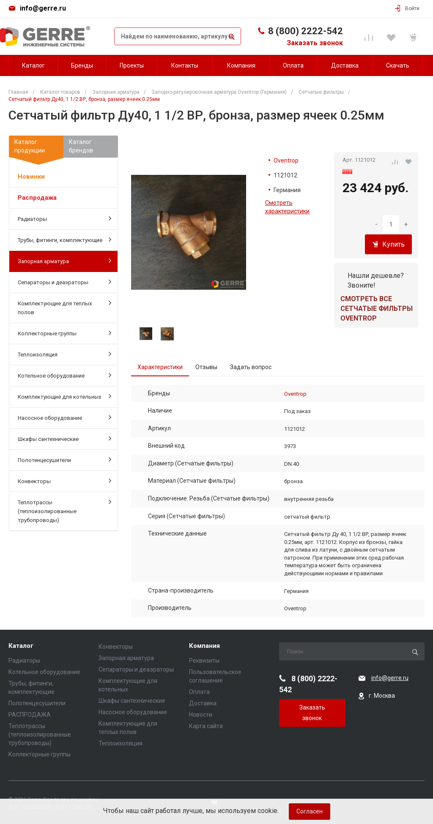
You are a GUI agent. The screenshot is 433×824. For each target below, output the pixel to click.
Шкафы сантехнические (64, 438)
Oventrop (286, 160)
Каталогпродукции (36, 148)
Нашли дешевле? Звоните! (376, 280)
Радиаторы (64, 218)
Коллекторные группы (64, 333)
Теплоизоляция (64, 354)
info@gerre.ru (43, 8)
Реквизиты (204, 660)
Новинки (31, 176)
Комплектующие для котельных (64, 396)
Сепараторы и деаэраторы (64, 282)
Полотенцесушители (64, 459)
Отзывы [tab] (206, 367)
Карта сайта (206, 726)
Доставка (202, 703)
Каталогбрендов (81, 146)
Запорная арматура (64, 260)
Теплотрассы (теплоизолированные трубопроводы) (64, 510)
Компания (204, 646)
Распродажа (37, 197)
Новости (200, 714)
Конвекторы (64, 480)
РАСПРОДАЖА (29, 714)
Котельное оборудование (64, 375)
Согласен (309, 811)
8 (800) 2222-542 (305, 31)
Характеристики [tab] (160, 367)
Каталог (20, 646)
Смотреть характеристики (287, 207)
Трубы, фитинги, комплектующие (64, 239)
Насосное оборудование (64, 417)
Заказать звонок (315, 43)
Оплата (199, 691)
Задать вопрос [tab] (250, 367)
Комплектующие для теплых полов (64, 307)
